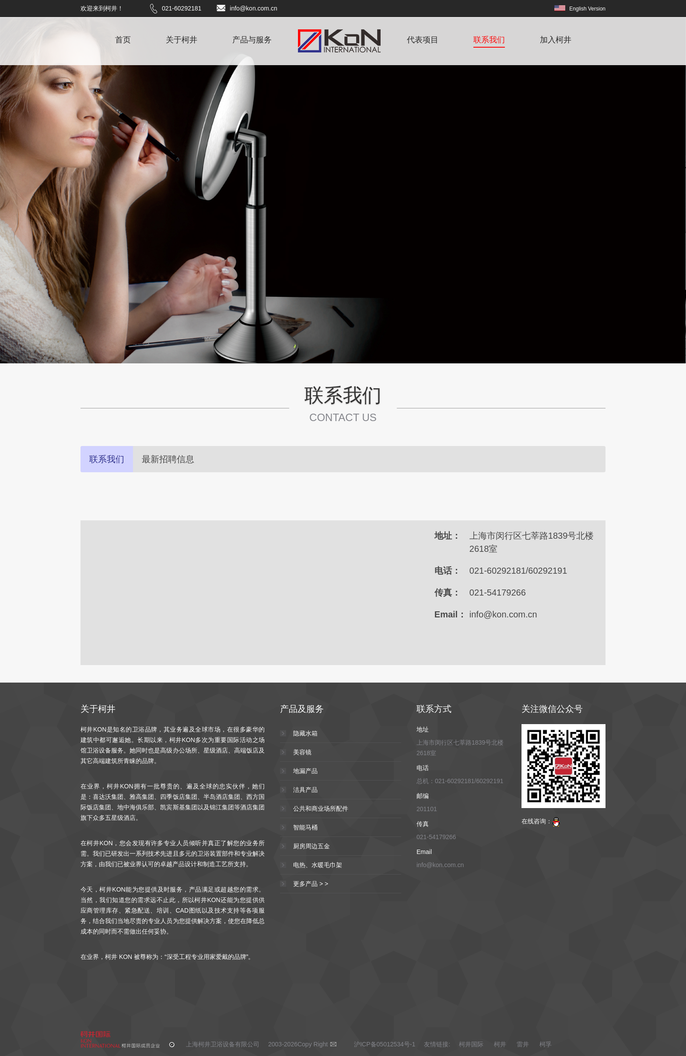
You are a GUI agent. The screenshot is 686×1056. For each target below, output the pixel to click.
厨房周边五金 (311, 846)
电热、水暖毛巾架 (317, 864)
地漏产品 (305, 770)
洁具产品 (305, 789)
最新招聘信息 (168, 459)
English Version (587, 9)
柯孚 (545, 1044)
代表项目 (422, 40)
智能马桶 (305, 827)
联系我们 (489, 40)
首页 (123, 40)
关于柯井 (181, 40)
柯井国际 (472, 1044)
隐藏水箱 (305, 733)
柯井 (500, 1044)
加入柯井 (555, 40)
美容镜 (302, 752)
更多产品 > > (310, 883)
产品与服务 (252, 40)
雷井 (523, 1044)
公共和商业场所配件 (320, 808)
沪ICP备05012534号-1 (384, 1044)
